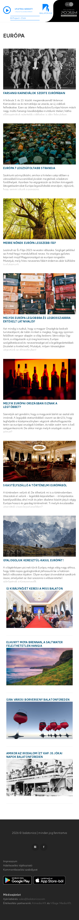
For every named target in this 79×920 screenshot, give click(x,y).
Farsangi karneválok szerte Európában (34, 93)
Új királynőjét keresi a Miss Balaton (34, 588)
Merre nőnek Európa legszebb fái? (29, 243)
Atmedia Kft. (39, 903)
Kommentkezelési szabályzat (20, 869)
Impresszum (10, 861)
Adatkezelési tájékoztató (17, 865)
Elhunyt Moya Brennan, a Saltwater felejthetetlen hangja (34, 644)
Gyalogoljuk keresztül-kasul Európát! (33, 560)
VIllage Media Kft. (60, 903)
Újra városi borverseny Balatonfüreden (38, 699)
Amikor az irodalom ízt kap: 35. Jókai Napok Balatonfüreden (34, 755)
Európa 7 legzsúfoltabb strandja (29, 168)
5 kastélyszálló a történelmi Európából (35, 485)
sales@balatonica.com (32, 899)
